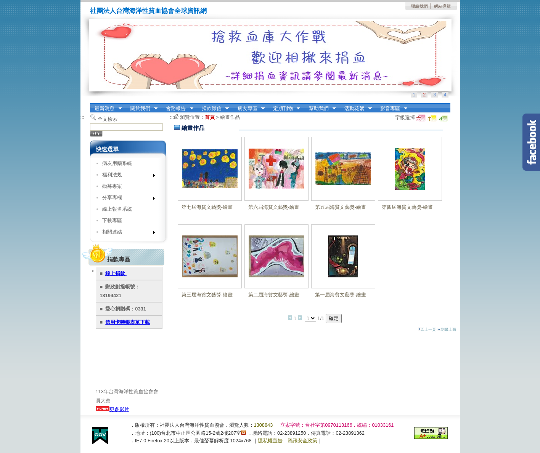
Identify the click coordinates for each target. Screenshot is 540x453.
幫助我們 (320, 109)
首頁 (210, 117)
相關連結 (126, 233)
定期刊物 (284, 109)
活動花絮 (356, 109)
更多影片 (112, 409)
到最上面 (446, 329)
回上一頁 (427, 329)
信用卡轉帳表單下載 (127, 322)
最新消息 (106, 109)
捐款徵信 (213, 109)
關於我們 (141, 109)
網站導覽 (442, 6)
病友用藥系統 (117, 163)
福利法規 (126, 176)
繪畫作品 (230, 117)
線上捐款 (116, 273)
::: (92, 106)
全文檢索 (107, 119)
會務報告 (177, 109)
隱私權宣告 (270, 440)
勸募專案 (112, 186)
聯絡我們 (419, 6)
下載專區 (112, 220)
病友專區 (249, 109)
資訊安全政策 (302, 440)
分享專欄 (126, 199)
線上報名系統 (117, 209)
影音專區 (391, 109)
